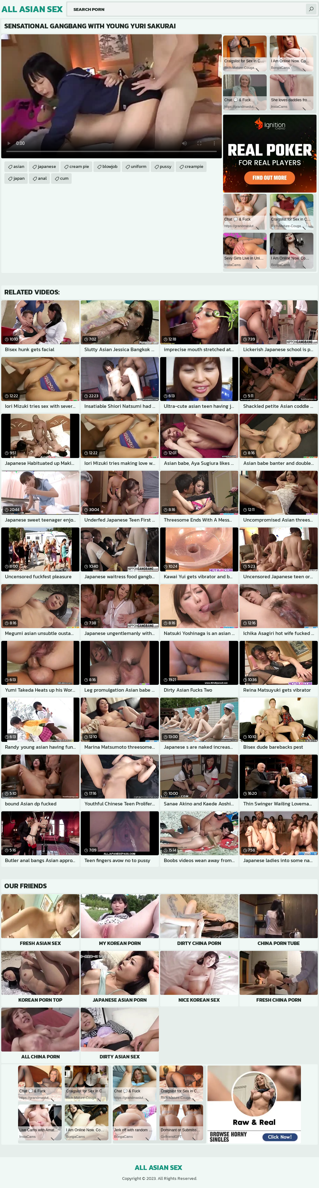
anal (42, 178)
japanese (47, 166)
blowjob (109, 166)
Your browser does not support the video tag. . (111, 96)
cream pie (79, 166)
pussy (165, 166)
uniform (138, 166)
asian (18, 166)
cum (64, 178)
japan (19, 178)
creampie (194, 166)
